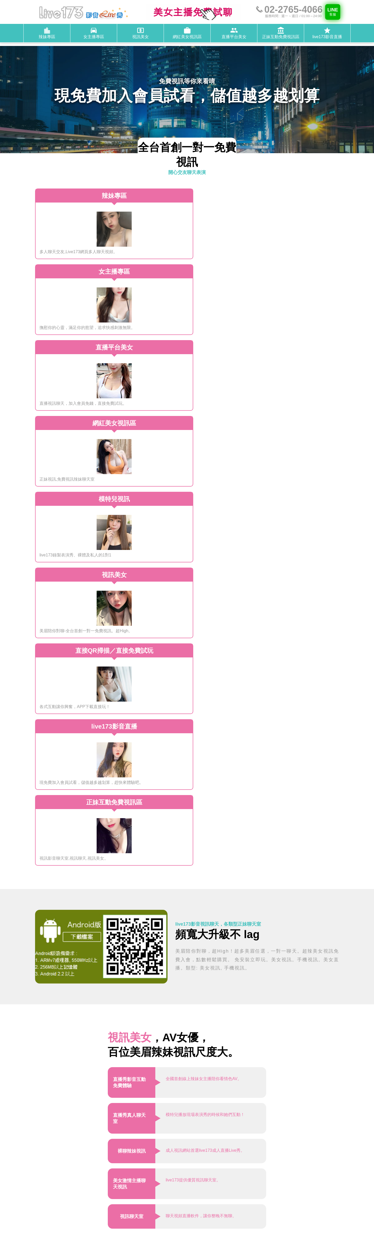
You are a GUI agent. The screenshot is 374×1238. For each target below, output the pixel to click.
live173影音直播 (277, 1203)
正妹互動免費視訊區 (238, 1203)
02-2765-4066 (249, 1171)
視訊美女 (276, 1191)
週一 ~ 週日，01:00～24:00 (261, 1165)
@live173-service (253, 1177)
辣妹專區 (228, 1191)
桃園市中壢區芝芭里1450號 (261, 1160)
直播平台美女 (266, 1197)
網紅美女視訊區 (234, 1197)
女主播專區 (252, 1191)
